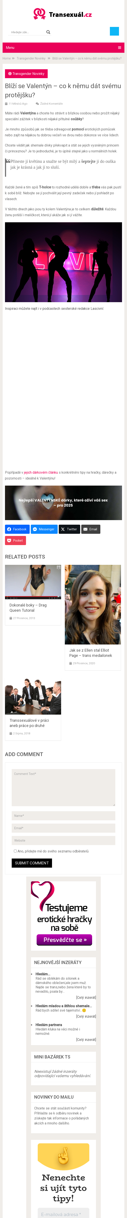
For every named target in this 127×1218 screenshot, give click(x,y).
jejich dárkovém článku (41, 472)
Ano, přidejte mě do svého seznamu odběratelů (51, 851)
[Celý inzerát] (86, 997)
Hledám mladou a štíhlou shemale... (64, 1006)
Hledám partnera (49, 1025)
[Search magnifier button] (48, 32)
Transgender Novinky (28, 74)
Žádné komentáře (51, 103)
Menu (10, 48)
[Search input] (27, 32)
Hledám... (43, 974)
